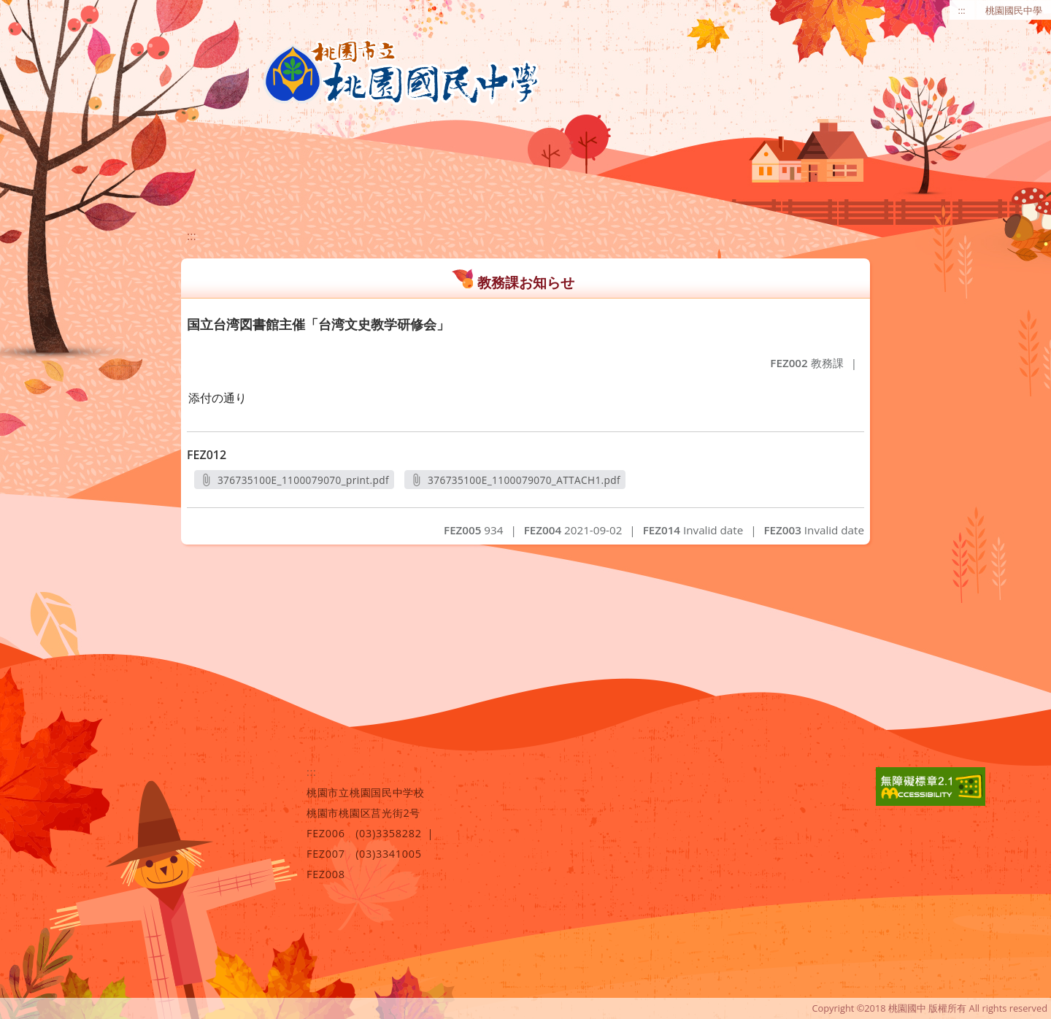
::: (962, 10)
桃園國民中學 (1013, 10)
